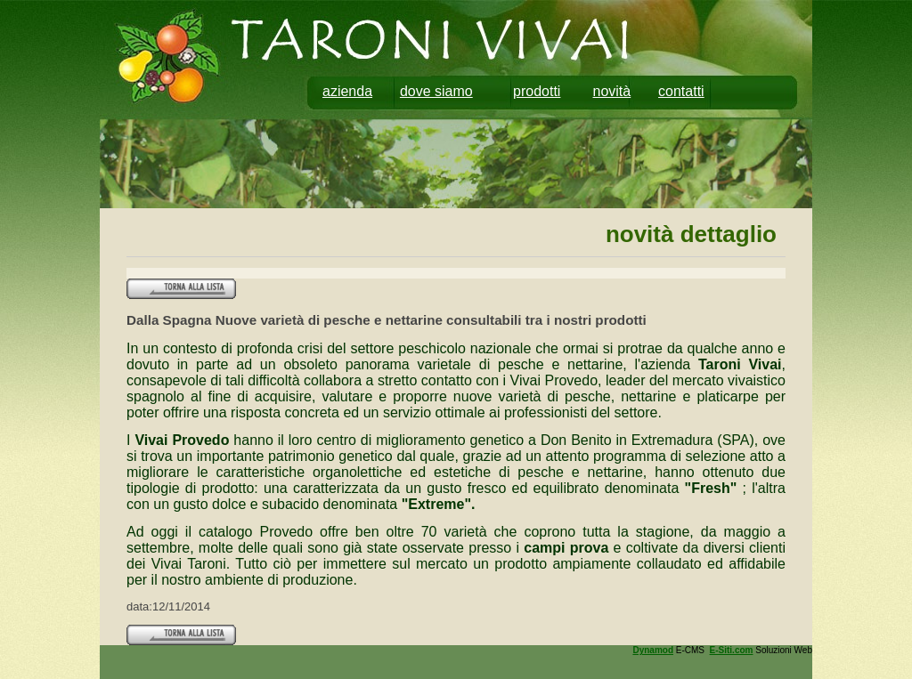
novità (612, 91)
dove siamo (436, 91)
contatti (681, 91)
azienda (347, 91)
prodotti (536, 91)
